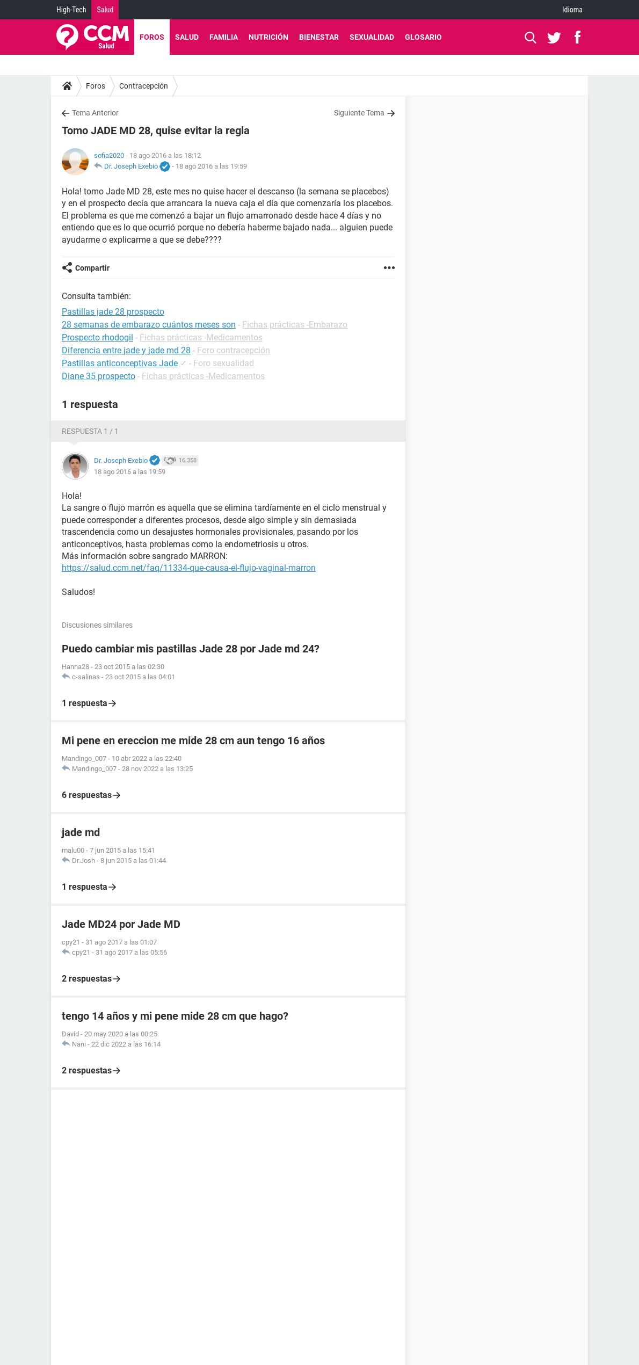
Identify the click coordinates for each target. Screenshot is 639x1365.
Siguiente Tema (359, 112)
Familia (223, 37)
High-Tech (71, 9)
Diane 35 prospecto (98, 376)
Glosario (423, 37)
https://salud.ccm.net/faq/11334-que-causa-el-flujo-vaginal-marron (189, 568)
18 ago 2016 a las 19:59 (211, 166)
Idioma (572, 9)
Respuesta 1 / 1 (90, 431)
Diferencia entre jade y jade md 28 (126, 350)
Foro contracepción (233, 350)
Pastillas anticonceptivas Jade (120, 363)
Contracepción (143, 86)
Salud (105, 9)
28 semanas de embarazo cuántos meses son (149, 325)
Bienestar (319, 37)
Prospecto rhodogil (97, 337)
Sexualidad (372, 37)
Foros (152, 37)
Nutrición (268, 37)
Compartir (92, 268)
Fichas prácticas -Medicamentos (201, 337)
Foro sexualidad (223, 363)
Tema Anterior (95, 112)
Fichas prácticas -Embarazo (294, 325)
